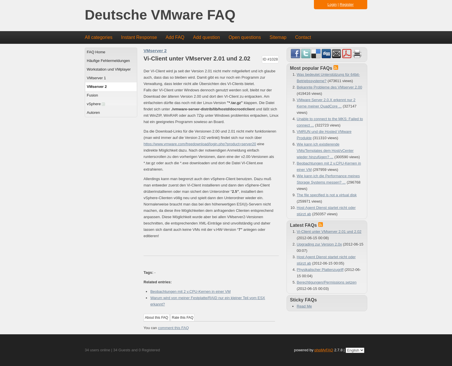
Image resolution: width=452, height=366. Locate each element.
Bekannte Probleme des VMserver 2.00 (329, 87)
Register (347, 4)
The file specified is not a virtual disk (327, 195)
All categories (98, 37)
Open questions (245, 37)
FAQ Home (96, 52)
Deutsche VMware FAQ (160, 15)
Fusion (92, 95)
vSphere (96, 104)
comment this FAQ (173, 328)
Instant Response (139, 37)
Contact (303, 37)
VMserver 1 (96, 78)
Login (332, 4)
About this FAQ (156, 318)
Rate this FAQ (182, 318)
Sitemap (278, 37)
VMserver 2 (97, 86)
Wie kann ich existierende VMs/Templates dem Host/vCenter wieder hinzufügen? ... (325, 150)
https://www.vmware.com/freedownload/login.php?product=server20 (200, 144)
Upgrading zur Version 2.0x (319, 244)
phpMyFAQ (323, 350)
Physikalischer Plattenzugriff (320, 269)
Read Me (304, 306)
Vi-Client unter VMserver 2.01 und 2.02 (329, 231)
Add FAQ (175, 37)
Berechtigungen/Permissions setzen (326, 282)
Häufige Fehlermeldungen (108, 61)
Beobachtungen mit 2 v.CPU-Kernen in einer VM (190, 291)
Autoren (93, 112)
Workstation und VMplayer (109, 69)
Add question (206, 37)
